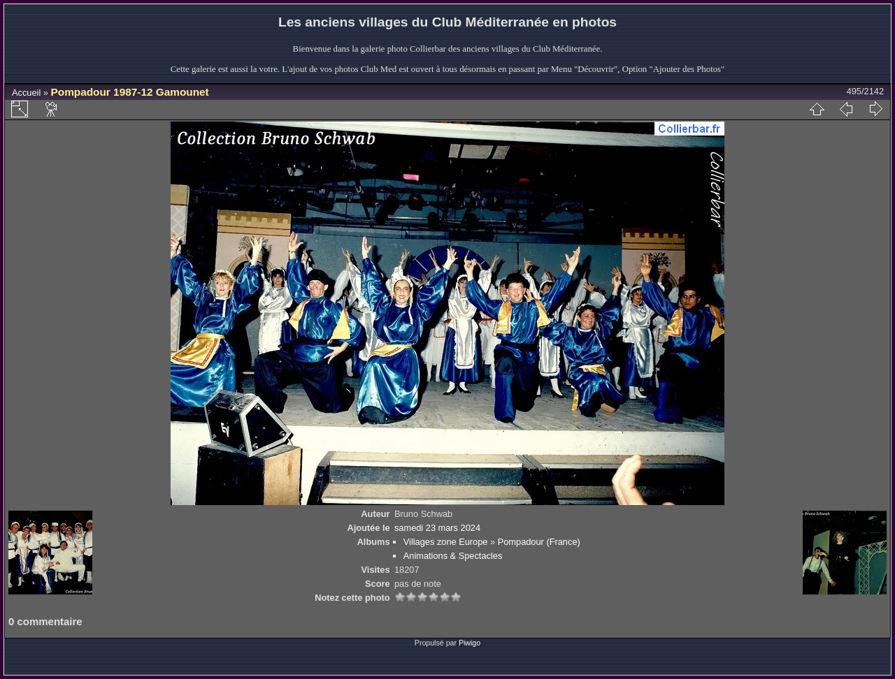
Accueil (26, 92)
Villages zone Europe (445, 541)
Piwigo (469, 642)
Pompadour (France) (539, 541)
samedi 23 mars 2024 (437, 528)
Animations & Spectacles (453, 555)
